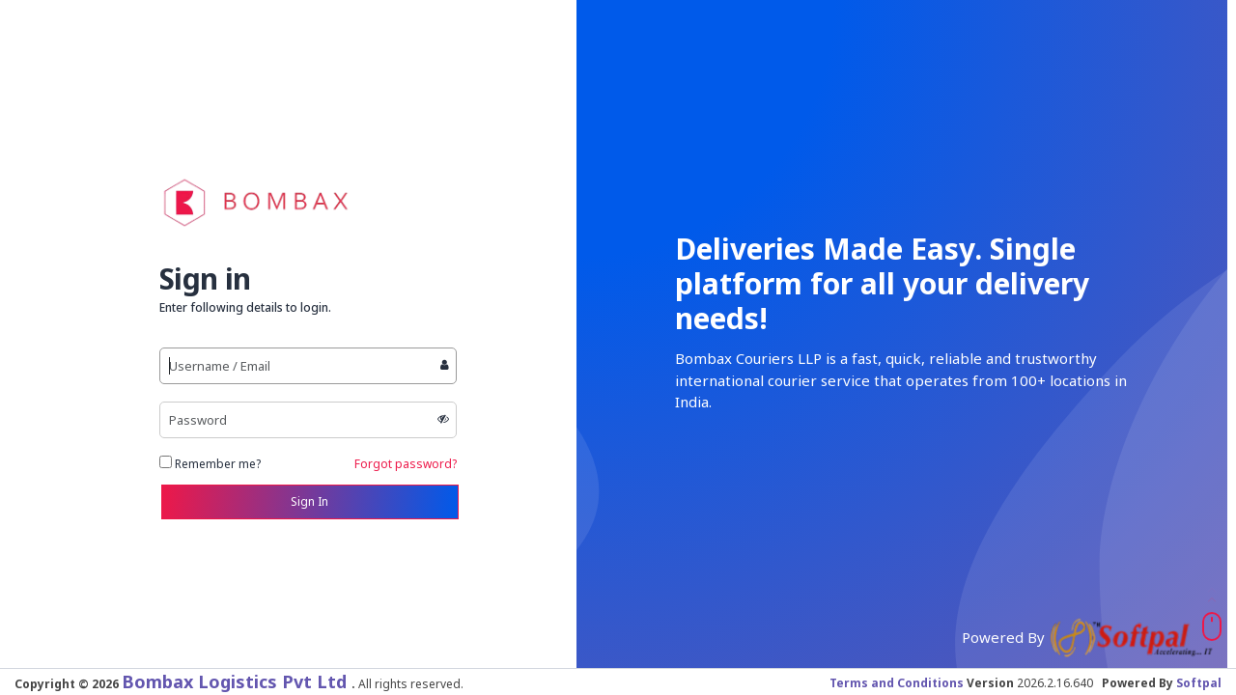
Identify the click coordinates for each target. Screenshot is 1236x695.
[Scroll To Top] (1212, 626)
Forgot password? (405, 464)
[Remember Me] (165, 462)
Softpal (1199, 683)
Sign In (309, 501)
